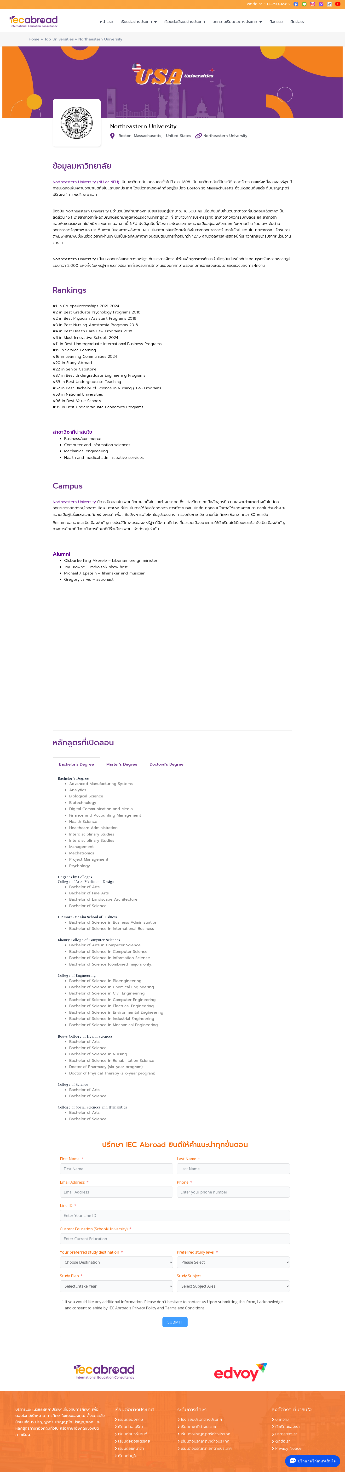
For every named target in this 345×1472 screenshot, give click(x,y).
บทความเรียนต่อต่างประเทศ (237, 22)
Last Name (186, 1158)
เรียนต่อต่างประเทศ (139, 22)
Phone (183, 1182)
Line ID (66, 1205)
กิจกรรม (276, 22)
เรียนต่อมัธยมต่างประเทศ (184, 22)
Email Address (72, 1182)
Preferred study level (195, 1252)
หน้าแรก (106, 22)
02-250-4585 (277, 4)
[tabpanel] (172, 952)
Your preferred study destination (89, 1252)
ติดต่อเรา (297, 22)
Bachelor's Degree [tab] (76, 764)
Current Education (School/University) (94, 1229)
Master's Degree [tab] (121, 764)
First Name (70, 1158)
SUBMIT (175, 1322)
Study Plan (69, 1276)
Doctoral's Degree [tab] (167, 764)
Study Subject (189, 1276)
